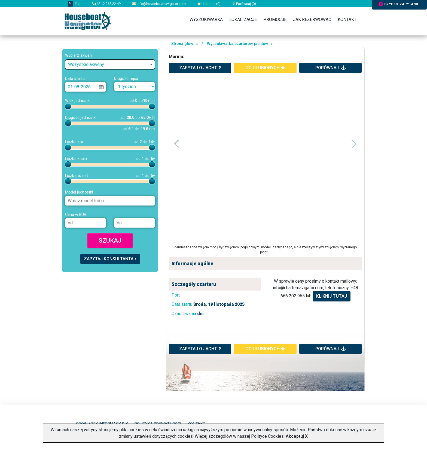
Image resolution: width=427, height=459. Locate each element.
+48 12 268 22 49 (106, 4)
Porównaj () (244, 4)
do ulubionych (265, 67)
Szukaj (110, 240)
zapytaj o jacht (200, 67)
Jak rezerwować (312, 19)
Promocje (274, 19)
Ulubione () (209, 4)
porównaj (330, 67)
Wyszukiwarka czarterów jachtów (237, 43)
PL (70, 4)
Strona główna (184, 43)
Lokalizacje (243, 19)
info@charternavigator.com (298, 287)
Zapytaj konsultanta (110, 258)
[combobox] (110, 64)
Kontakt (347, 19)
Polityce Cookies (267, 436)
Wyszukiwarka (206, 19)
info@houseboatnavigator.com (159, 4)
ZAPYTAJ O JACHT (200, 348)
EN (77, 4)
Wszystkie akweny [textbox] (86, 64)
